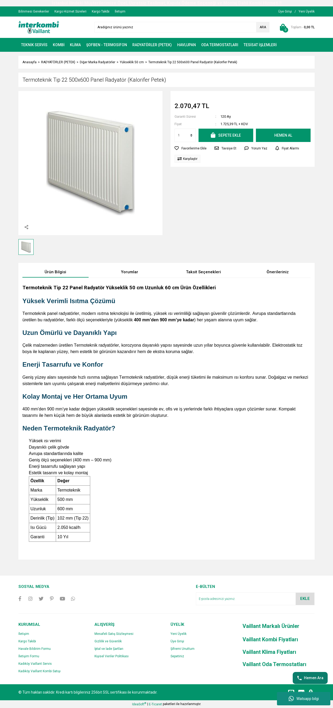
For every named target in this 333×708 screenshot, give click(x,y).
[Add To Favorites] (191, 148)
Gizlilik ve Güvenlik (108, 641)
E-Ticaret (155, 704)
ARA (263, 27)
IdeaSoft (139, 704)
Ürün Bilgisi (55, 272)
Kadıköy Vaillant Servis (35, 664)
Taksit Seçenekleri (203, 272)
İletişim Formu (28, 656)
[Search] (181, 27)
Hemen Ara (310, 678)
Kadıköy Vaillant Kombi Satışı (39, 671)
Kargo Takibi (27, 641)
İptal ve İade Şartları (108, 649)
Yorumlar (129, 272)
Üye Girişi (177, 641)
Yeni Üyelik (179, 634)
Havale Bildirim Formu (34, 649)
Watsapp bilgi (304, 699)
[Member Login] (285, 11)
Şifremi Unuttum (183, 649)
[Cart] (296, 27)
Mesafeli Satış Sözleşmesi (113, 634)
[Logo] (38, 27)
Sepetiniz (177, 656)
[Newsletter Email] (255, 599)
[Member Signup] (307, 11)
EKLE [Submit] (305, 598)
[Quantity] (185, 135)
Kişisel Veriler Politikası (111, 656)
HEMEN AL (283, 135)
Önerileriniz (278, 272)
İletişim (23, 634)
